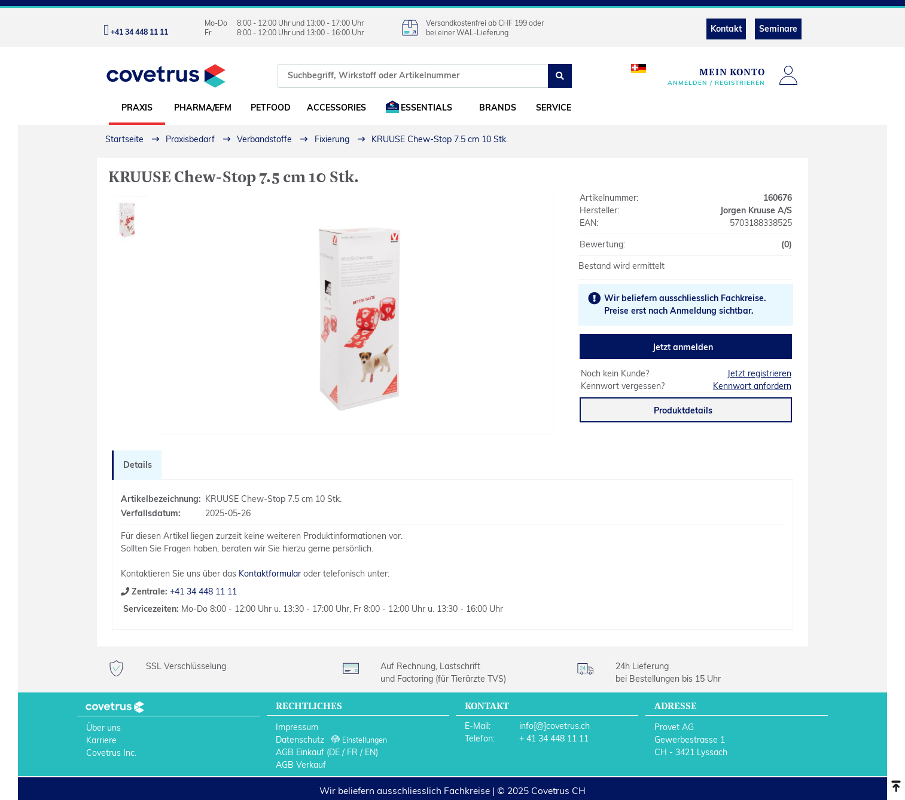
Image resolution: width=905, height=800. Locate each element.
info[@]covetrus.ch (554, 726)
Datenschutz (300, 739)
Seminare (778, 28)
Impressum (297, 727)
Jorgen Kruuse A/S (756, 210)
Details (137, 464)
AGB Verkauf (301, 764)
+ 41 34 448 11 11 (554, 738)
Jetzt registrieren (759, 373)
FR (352, 752)
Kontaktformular (270, 573)
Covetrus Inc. (111, 752)
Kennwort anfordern (752, 386)
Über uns (103, 727)
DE (334, 752)
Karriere (101, 740)
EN (370, 752)
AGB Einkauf (300, 752)
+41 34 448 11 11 (202, 591)
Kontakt (726, 28)
